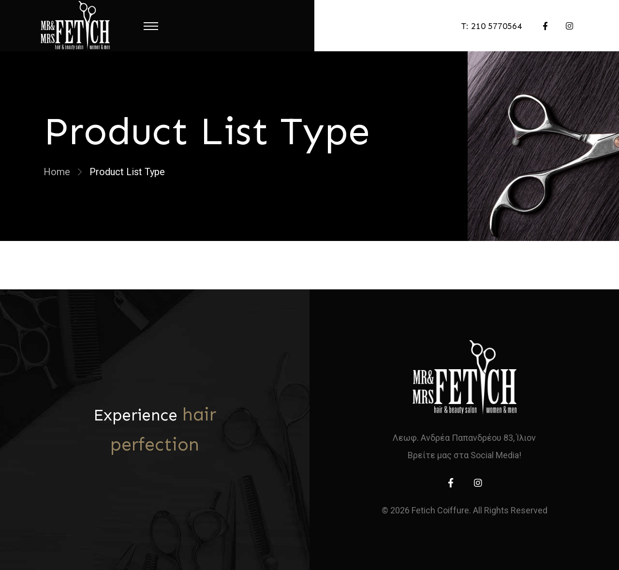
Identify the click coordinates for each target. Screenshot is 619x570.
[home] (464, 377)
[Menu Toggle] (151, 26)
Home (57, 172)
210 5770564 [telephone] (496, 26)
